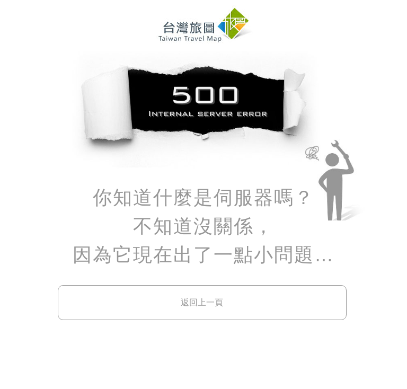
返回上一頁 (202, 302)
